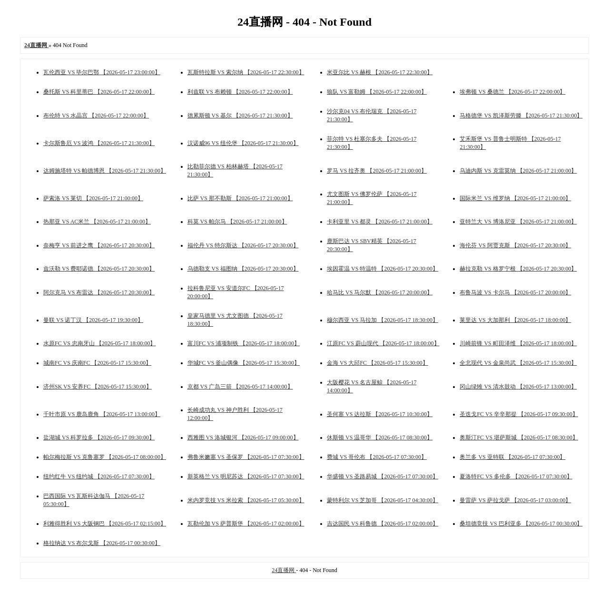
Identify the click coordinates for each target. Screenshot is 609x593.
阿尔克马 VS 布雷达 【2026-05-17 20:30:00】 (99, 292)
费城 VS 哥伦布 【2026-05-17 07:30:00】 (377, 457)
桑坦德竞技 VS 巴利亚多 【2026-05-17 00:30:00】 (521, 523)
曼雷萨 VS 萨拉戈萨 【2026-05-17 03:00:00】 (515, 500)
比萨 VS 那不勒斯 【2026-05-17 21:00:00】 (240, 198)
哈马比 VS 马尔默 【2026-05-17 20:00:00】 (379, 292)
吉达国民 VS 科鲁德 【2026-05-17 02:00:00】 (382, 523)
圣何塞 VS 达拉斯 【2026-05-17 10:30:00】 (379, 414)
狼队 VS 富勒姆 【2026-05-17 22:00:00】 (377, 91)
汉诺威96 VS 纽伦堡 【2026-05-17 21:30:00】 (243, 143)
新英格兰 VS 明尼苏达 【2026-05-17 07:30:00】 (245, 476)
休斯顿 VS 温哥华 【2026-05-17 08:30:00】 (379, 437)
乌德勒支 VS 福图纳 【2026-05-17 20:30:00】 (243, 268)
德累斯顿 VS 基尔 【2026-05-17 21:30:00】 (240, 115)
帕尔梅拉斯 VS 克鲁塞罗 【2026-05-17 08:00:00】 (104, 457)
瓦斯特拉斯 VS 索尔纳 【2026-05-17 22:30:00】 (245, 72)
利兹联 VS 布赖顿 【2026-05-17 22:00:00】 (240, 91)
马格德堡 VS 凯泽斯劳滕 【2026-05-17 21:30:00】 (521, 115)
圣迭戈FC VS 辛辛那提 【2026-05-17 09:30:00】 (519, 414)
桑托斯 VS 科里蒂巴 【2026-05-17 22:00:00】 (99, 91)
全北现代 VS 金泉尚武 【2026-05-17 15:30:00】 (518, 363)
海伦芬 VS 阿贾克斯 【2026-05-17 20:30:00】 (515, 245)
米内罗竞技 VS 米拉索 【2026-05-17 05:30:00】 (245, 500)
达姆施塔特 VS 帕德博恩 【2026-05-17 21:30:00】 (104, 170)
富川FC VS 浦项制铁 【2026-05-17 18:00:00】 (243, 343)
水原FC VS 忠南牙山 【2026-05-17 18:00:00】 (99, 343)
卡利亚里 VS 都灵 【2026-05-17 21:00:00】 (379, 221)
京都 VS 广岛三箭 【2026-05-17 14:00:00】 (240, 386)
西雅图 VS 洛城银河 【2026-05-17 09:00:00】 (243, 437)
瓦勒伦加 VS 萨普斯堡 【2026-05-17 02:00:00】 (245, 523)
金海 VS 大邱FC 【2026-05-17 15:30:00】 (377, 363)
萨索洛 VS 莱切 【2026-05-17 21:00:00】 (93, 198)
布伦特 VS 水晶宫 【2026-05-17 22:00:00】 (96, 115)
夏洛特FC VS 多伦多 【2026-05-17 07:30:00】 (516, 476)
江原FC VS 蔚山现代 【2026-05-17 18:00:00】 (383, 343)
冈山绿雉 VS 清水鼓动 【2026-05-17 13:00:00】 (518, 386)
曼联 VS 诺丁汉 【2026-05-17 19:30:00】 (93, 320)
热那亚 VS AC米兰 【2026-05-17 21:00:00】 (97, 221)
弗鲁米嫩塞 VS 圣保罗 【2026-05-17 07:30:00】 (245, 457)
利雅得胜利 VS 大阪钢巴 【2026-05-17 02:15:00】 (104, 523)
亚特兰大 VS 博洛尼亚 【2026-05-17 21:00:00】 (518, 221)
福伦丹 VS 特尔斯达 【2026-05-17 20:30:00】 (243, 245)
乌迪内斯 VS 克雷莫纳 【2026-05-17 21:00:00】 (518, 170)
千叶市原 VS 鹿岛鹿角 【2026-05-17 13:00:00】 (101, 414)
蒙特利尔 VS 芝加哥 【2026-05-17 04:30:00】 (382, 500)
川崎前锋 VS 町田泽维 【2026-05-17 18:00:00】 (518, 343)
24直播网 (284, 570)
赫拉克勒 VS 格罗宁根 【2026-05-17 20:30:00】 (518, 268)
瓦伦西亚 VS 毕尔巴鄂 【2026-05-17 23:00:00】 (101, 72)
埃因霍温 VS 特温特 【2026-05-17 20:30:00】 (382, 268)
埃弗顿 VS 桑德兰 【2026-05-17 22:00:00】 (512, 91)
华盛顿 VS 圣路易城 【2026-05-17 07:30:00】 (382, 476)
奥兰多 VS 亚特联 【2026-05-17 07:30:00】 (512, 457)
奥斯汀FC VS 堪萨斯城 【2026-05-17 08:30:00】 (519, 437)
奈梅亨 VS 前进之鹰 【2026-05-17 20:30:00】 (99, 245)
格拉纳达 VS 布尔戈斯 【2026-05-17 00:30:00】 (101, 543)
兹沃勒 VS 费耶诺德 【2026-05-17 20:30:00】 (99, 268)
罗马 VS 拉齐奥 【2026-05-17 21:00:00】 (377, 170)
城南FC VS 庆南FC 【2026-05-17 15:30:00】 (97, 363)
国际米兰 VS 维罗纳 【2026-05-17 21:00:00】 (515, 198)
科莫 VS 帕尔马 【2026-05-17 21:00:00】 (237, 221)
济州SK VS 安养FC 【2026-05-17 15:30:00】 (97, 386)
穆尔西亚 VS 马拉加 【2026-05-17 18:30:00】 (382, 320)
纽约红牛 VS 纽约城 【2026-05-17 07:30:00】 (99, 476)
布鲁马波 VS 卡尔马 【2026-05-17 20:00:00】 (515, 292)
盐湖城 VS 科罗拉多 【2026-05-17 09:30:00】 (99, 437)
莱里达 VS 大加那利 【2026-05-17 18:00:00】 (515, 320)
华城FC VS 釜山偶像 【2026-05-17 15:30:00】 (243, 363)
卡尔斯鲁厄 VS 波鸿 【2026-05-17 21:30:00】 (99, 143)
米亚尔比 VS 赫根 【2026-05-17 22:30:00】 (379, 72)
